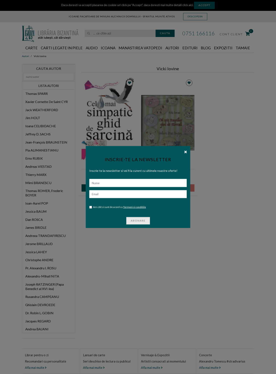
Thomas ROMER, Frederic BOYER (44, 193)
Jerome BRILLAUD (39, 244)
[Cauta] (89, 33)
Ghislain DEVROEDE (40, 305)
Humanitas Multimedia (172, 165)
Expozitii (223, 48)
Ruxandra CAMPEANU (42, 297)
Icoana (108, 48)
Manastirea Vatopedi (140, 48)
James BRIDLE (35, 227)
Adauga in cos (108, 187)
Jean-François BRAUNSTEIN (46, 142)
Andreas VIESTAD (38, 166)
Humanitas (113, 165)
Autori (172, 48)
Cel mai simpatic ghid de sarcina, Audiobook (168, 174)
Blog (206, 48)
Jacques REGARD (38, 321)
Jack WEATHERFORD (41, 110)
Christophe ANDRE (39, 260)
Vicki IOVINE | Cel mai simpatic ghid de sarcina (108, 174)
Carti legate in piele (62, 48)
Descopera (195, 16)
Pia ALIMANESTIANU (41, 150)
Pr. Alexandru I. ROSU (40, 268)
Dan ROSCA (34, 219)
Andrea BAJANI (37, 329)
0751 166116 (198, 33)
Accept (204, 5)
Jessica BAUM (36, 211)
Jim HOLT (32, 118)
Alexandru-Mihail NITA (42, 276)
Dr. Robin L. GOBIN (39, 313)
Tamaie (243, 48)
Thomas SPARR (36, 93)
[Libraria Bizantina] (50, 33)
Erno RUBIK (34, 158)
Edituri (190, 48)
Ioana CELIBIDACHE (40, 126)
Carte (31, 48)
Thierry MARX (35, 175)
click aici (187, 5)
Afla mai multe (36, 367)
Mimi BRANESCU (38, 183)
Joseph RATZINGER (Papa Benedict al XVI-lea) (44, 286)
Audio (92, 48)
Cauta (165, 33)
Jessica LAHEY (36, 252)
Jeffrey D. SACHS (38, 134)
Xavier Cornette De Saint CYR (46, 102)
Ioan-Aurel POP (36, 203)
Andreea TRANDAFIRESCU (45, 236)
